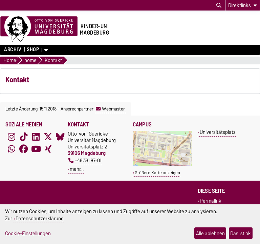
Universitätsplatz (218, 132)
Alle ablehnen (210, 233)
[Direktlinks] (242, 5)
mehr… (77, 169)
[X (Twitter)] (48, 136)
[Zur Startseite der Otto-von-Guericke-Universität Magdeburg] (39, 29)
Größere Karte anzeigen (157, 172)
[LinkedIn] (36, 136)
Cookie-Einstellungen (28, 233)
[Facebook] (24, 149)
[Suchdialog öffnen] (219, 5)
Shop (33, 49)
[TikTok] (24, 136)
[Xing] (48, 149)
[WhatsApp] (11, 149)
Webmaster (110, 109)
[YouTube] (36, 149)
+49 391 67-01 (85, 160)
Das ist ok (240, 233)
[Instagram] (11, 136)
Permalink (210, 201)
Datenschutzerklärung (40, 218)
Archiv (12, 49)
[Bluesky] (60, 136)
